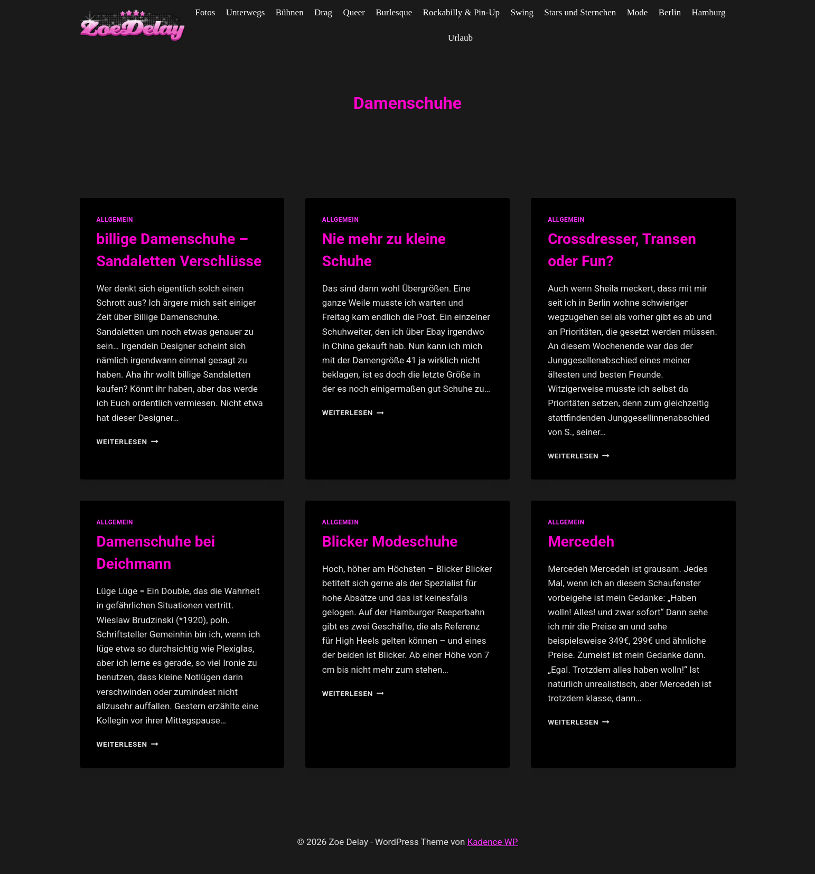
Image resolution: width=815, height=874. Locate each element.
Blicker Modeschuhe (390, 541)
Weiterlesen (127, 441)
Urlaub (460, 38)
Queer (354, 12)
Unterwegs (245, 12)
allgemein (115, 219)
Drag (323, 12)
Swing (521, 12)
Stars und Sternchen (580, 12)
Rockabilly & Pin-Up (461, 12)
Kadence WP (492, 842)
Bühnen (290, 12)
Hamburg (709, 12)
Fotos (205, 12)
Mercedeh (581, 541)
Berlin (670, 12)
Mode (637, 12)
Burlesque (394, 12)
